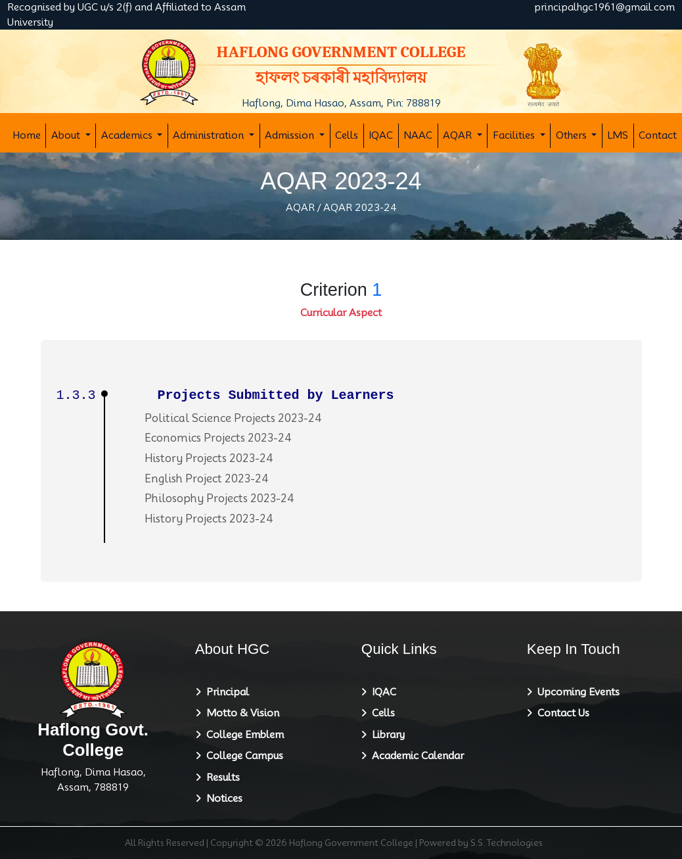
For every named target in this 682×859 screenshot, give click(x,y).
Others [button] (572, 135)
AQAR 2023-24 (360, 208)
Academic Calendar (415, 756)
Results (220, 777)
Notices (221, 798)
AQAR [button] (458, 135)
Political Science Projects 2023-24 (233, 418)
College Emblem (242, 735)
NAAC (417, 135)
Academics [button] (128, 135)
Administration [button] (209, 135)
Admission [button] (291, 135)
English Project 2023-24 (207, 479)
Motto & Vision (240, 713)
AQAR (300, 208)
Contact (658, 135)
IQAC (381, 135)
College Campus (242, 756)
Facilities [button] (515, 135)
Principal (225, 692)
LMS (617, 135)
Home (26, 135)
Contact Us (560, 713)
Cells (346, 135)
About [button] (67, 135)
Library (386, 735)
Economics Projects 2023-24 (218, 438)
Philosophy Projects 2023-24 (219, 498)
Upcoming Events (576, 692)
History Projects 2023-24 (209, 458)
